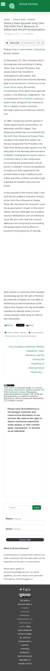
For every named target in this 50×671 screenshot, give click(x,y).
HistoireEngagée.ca (24, 579)
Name (13, 519)
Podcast (31, 19)
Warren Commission (28, 83)
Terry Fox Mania (15, 346)
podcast (32, 336)
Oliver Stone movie (13, 87)
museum (24, 336)
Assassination (37, 332)
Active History (28, 4)
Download (40, 49)
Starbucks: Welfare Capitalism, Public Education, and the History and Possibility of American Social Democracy (34, 359)
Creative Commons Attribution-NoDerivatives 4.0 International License (24, 389)
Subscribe (25, 539)
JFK (18, 336)
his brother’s (27, 98)
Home (7, 19)
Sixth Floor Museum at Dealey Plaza (26, 136)
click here (17, 575)
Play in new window (22, 49)
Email (13, 529)
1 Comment (28, 34)
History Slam (19, 19)
